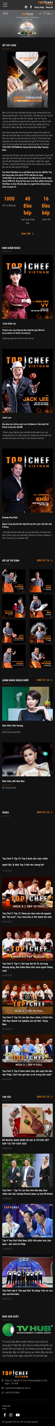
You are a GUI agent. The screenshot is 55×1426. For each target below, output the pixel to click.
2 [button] (29, 35)
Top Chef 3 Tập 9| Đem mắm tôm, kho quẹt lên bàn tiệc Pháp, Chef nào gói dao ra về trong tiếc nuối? (27, 1073)
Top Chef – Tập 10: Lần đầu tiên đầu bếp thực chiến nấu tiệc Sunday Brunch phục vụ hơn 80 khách (27, 1192)
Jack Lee (6, 417)
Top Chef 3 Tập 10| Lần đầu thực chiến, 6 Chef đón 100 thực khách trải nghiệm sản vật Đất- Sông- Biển (27, 1021)
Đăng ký (49, 7)
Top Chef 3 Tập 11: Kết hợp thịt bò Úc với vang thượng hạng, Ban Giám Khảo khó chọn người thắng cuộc (27, 967)
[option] (27, 23)
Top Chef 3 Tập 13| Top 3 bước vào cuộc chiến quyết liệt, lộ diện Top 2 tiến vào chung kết (25, 861)
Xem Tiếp (27, 233)
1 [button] (26, 35)
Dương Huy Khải (10, 517)
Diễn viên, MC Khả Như (13, 781)
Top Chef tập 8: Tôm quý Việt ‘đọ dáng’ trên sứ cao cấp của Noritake (27, 1292)
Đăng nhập (39, 7)
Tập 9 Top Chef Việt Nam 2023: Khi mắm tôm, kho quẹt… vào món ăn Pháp (26, 1242)
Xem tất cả (45, 560)
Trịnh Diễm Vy (9, 323)
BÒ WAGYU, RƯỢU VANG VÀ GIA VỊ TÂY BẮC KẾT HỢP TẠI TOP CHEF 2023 (25, 1142)
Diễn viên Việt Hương (12, 725)
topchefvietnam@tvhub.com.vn (18, 1388)
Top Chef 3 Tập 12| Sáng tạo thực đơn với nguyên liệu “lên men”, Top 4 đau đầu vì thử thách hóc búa (27, 915)
